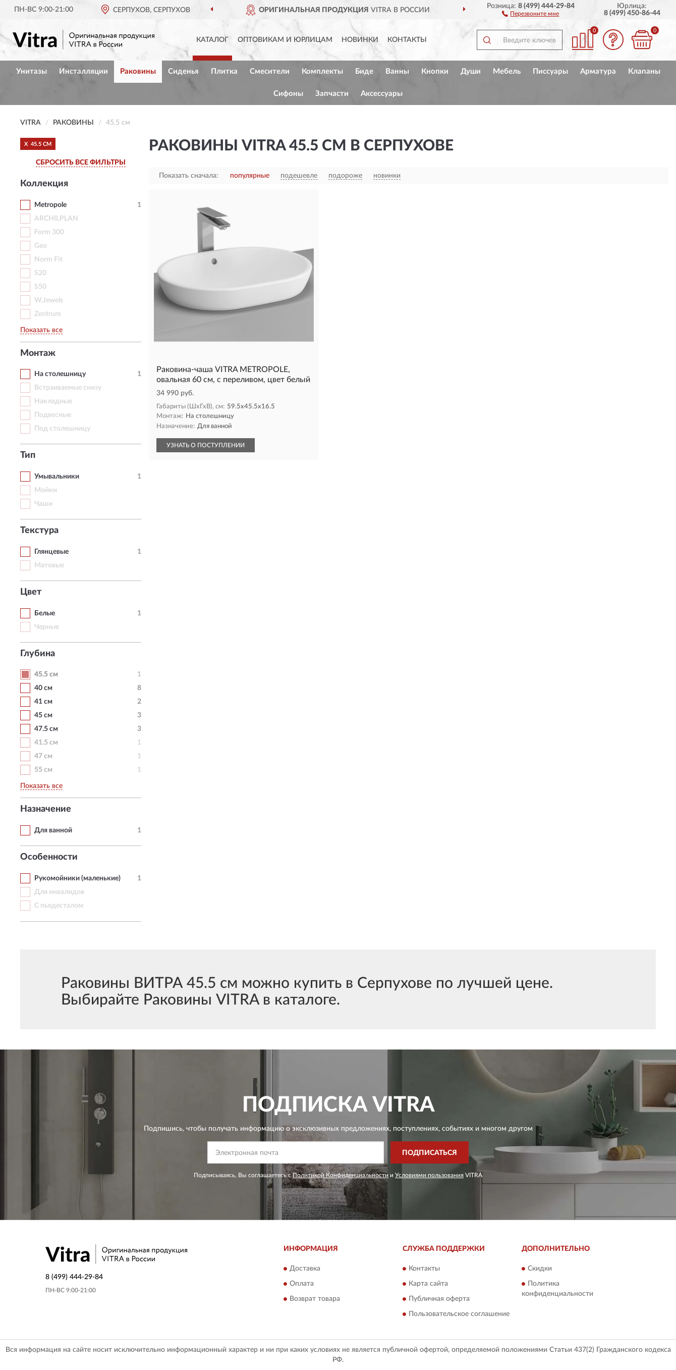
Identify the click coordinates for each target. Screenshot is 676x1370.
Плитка (224, 71)
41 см (43, 701)
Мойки (45, 490)
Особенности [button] (49, 857)
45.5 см (46, 674)
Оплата (302, 1283)
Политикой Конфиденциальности (340, 1175)
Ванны (397, 71)
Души (471, 71)
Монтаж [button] (37, 353)
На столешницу (60, 374)
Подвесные (52, 414)
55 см (43, 769)
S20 (40, 273)
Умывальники (56, 476)
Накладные (53, 401)
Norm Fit (48, 259)
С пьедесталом (58, 905)
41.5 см (46, 742)
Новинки (360, 39)
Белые (44, 613)
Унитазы (31, 71)
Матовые (49, 565)
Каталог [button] (212, 39)
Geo (40, 245)
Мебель (507, 71)
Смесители (270, 71)
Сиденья (183, 71)
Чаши (43, 503)
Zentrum (47, 314)
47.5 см (46, 728)
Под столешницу (62, 428)
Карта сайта (428, 1283)
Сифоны (288, 93)
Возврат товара (315, 1298)
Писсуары (550, 71)
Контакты (407, 39)
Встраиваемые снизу (67, 387)
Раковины (138, 71)
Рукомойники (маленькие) (77, 878)
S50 (40, 286)
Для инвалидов (59, 891)
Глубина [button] (37, 653)
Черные (46, 626)
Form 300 (49, 232)
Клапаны (644, 71)
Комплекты (322, 71)
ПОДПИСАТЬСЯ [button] (429, 1152)
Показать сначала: (188, 175)
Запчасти (332, 93)
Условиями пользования (429, 1175)
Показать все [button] (41, 330)
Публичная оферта (439, 1298)
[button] (530, 13)
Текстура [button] (39, 530)
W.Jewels (48, 300)
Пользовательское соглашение (459, 1314)
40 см (43, 688)
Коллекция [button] (44, 183)
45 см (43, 715)
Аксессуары (382, 93)
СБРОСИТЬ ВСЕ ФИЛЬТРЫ (81, 162)
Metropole (50, 204)
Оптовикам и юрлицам (285, 39)
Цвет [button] (30, 592)
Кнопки (434, 71)
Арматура (598, 71)
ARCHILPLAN (56, 218)
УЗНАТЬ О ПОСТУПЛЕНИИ (205, 445)
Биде (364, 71)
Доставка (305, 1268)
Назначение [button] (45, 809)
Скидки (540, 1268)
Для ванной (53, 830)
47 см (43, 756)
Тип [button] (27, 455)
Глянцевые (51, 551)
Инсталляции (83, 71)
